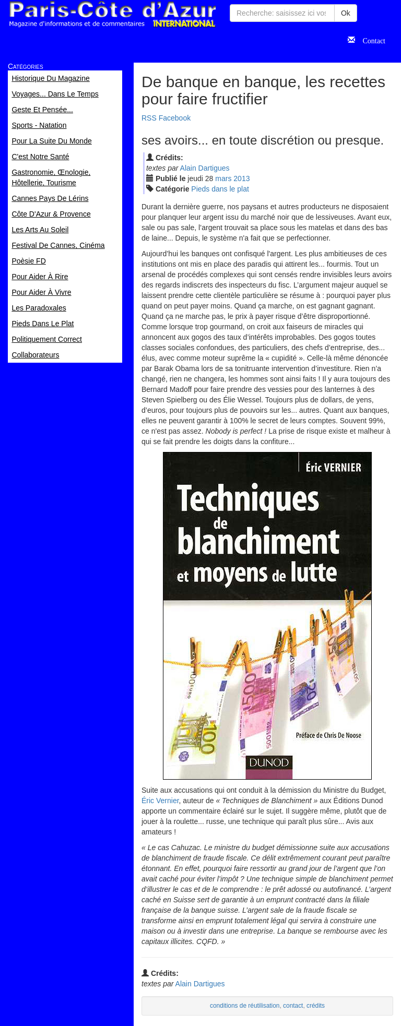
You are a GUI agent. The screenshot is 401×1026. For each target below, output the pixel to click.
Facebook (175, 118)
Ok (345, 13)
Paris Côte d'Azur (112, 14)
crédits (315, 1005)
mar (223, 178)
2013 (241, 178)
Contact (370, 39)
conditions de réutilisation (245, 1005)
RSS (149, 118)
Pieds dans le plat (220, 189)
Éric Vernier (160, 800)
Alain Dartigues (205, 168)
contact (293, 1005)
